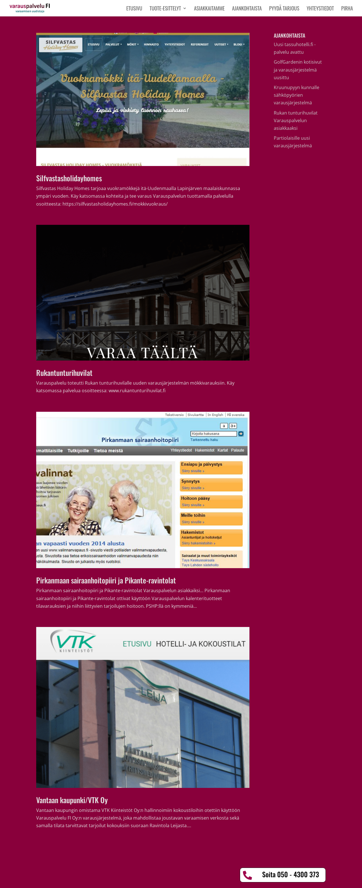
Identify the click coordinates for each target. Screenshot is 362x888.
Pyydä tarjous (284, 9)
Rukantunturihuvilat (64, 372)
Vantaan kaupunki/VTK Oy (72, 799)
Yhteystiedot (320, 9)
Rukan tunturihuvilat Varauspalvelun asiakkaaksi (296, 120)
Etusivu (134, 9)
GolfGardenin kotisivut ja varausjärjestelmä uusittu (298, 69)
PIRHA (347, 9)
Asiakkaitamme (209, 9)
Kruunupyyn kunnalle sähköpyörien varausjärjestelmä (296, 95)
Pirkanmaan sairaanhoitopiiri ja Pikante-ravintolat (106, 580)
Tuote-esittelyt (165, 9)
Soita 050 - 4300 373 (290, 874)
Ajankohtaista (247, 9)
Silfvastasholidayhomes (69, 178)
